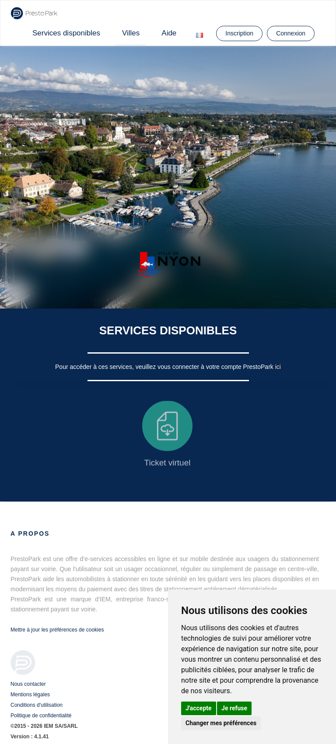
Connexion (290, 33)
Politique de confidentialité (40, 715)
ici (278, 366)
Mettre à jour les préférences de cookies (57, 630)
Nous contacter (28, 684)
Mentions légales (30, 694)
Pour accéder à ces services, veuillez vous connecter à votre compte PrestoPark (165, 366)
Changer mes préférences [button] (221, 722)
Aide (168, 33)
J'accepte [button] (199, 708)
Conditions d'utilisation (36, 705)
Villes (131, 33)
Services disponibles (66, 33)
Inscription (239, 33)
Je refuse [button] (234, 708)
